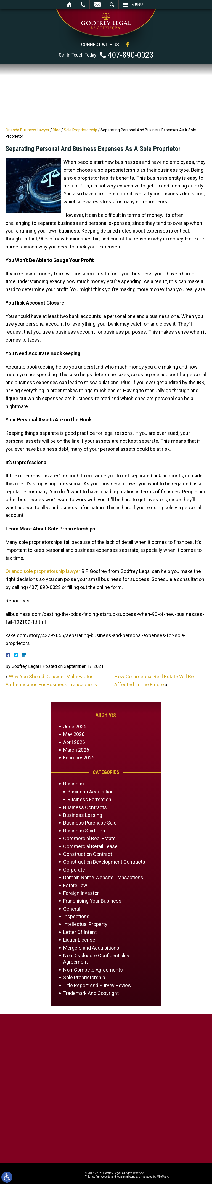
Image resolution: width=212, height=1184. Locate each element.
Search (111, 4)
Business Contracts (85, 807)
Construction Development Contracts (104, 862)
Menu (137, 4)
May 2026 (73, 734)
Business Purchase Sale (89, 823)
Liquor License (79, 940)
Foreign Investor (81, 893)
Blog (56, 130)
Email (97, 4)
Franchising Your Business (92, 901)
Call (82, 4)
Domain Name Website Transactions (103, 877)
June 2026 (74, 726)
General (71, 909)
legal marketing (126, 1176)
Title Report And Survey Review (97, 985)
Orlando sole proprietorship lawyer (43, 571)
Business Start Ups (84, 831)
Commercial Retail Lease (90, 846)
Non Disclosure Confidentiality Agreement (96, 959)
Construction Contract (87, 854)
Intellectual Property (85, 924)
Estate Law (75, 885)
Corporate (74, 870)
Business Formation (89, 799)
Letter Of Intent (80, 932)
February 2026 (78, 757)
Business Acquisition (90, 792)
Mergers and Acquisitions (91, 948)
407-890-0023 (130, 55)
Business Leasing (82, 815)
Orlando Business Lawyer (27, 130)
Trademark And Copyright (91, 993)
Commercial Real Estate (89, 838)
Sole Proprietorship (80, 130)
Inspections (76, 916)
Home (69, 4)
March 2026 (76, 750)
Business (73, 784)
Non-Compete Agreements (93, 970)
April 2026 (74, 742)
